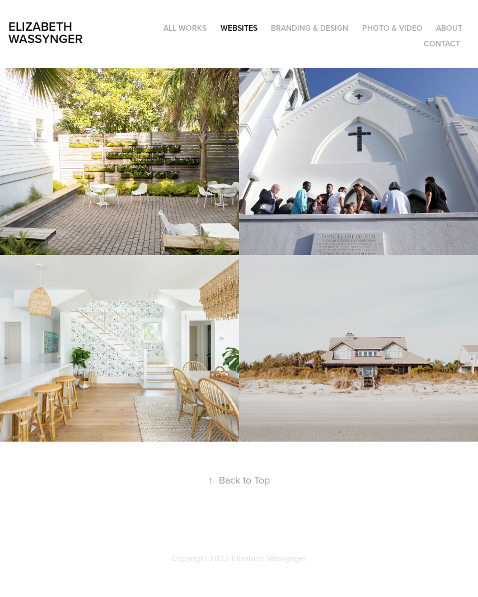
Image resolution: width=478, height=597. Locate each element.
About (449, 28)
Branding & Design (309, 28)
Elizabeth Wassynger (45, 32)
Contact (442, 43)
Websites (239, 28)
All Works (185, 28)
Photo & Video (392, 28)
